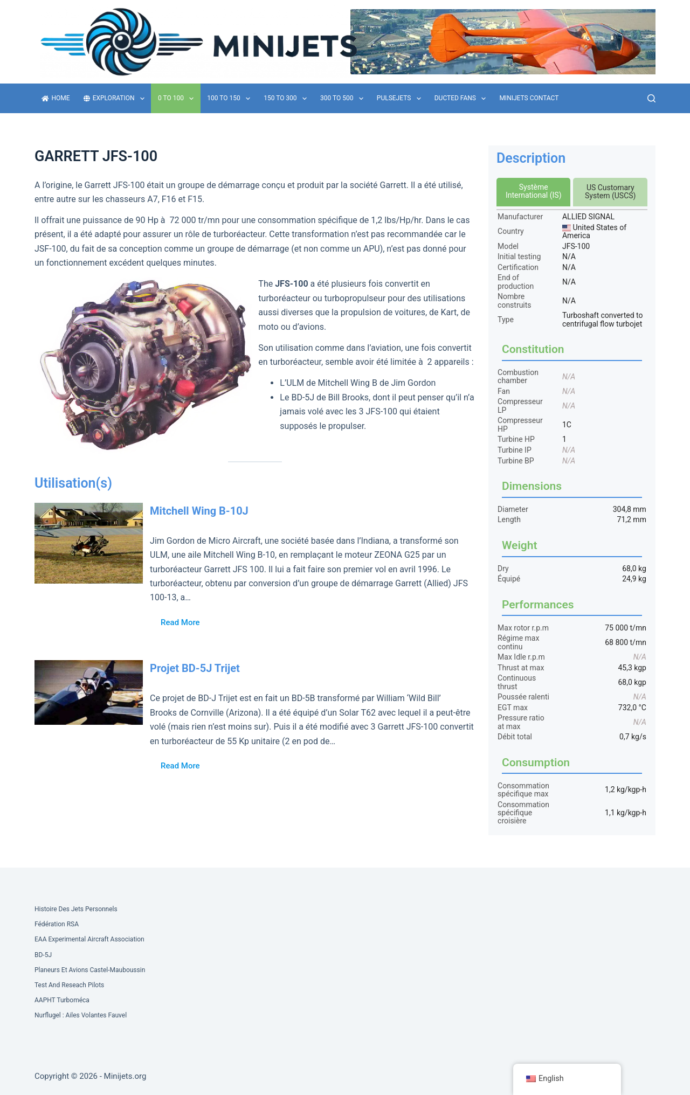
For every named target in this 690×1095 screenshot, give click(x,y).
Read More (180, 622)
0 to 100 (178, 98)
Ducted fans (462, 98)
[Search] (651, 98)
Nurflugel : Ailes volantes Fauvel (80, 1015)
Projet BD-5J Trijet (195, 668)
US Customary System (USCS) (610, 191)
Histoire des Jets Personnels (76, 909)
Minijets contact (528, 98)
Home (56, 98)
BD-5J (43, 955)
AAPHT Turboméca (61, 1000)
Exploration (116, 98)
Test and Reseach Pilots (69, 985)
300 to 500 (344, 98)
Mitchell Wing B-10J (199, 510)
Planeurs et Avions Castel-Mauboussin (89, 970)
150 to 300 (287, 98)
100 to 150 (230, 98)
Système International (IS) (534, 191)
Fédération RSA (56, 924)
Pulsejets (401, 98)
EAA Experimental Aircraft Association (89, 939)
